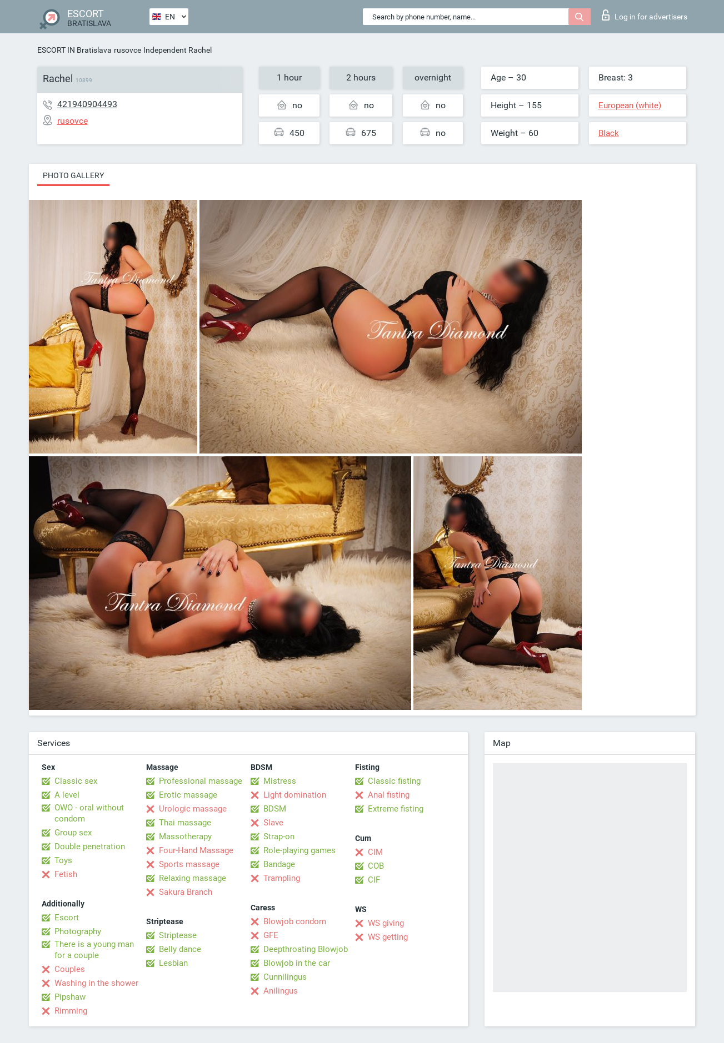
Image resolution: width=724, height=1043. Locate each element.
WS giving (386, 923)
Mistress (279, 781)
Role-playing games (299, 850)
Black (608, 133)
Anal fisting (389, 795)
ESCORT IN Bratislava (74, 50)
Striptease (178, 935)
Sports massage (189, 864)
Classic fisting (394, 781)
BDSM (274, 809)
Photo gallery (73, 175)
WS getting (388, 937)
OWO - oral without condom (89, 813)
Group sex (73, 833)
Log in (644, 15)
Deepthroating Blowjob (305, 949)
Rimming (70, 1011)
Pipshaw (70, 997)
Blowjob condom (294, 921)
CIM (375, 852)
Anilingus (280, 991)
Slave (273, 823)
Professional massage (200, 781)
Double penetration (89, 846)
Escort (66, 918)
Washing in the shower (96, 983)
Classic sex (75, 781)
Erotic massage (188, 795)
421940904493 (87, 104)
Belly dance (180, 949)
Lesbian (173, 963)
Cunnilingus (285, 977)
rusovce (127, 50)
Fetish (65, 874)
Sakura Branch (185, 892)
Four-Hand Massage (196, 850)
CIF (374, 880)
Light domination (294, 795)
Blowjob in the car (296, 963)
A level (66, 795)
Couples (69, 969)
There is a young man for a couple (94, 949)
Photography (77, 931)
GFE (270, 935)
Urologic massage (193, 809)
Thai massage (185, 823)
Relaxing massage (192, 878)
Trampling (281, 878)
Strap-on (278, 837)
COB (376, 866)
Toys (63, 860)
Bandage (279, 864)
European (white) (629, 105)
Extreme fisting (395, 809)
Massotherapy (185, 837)
